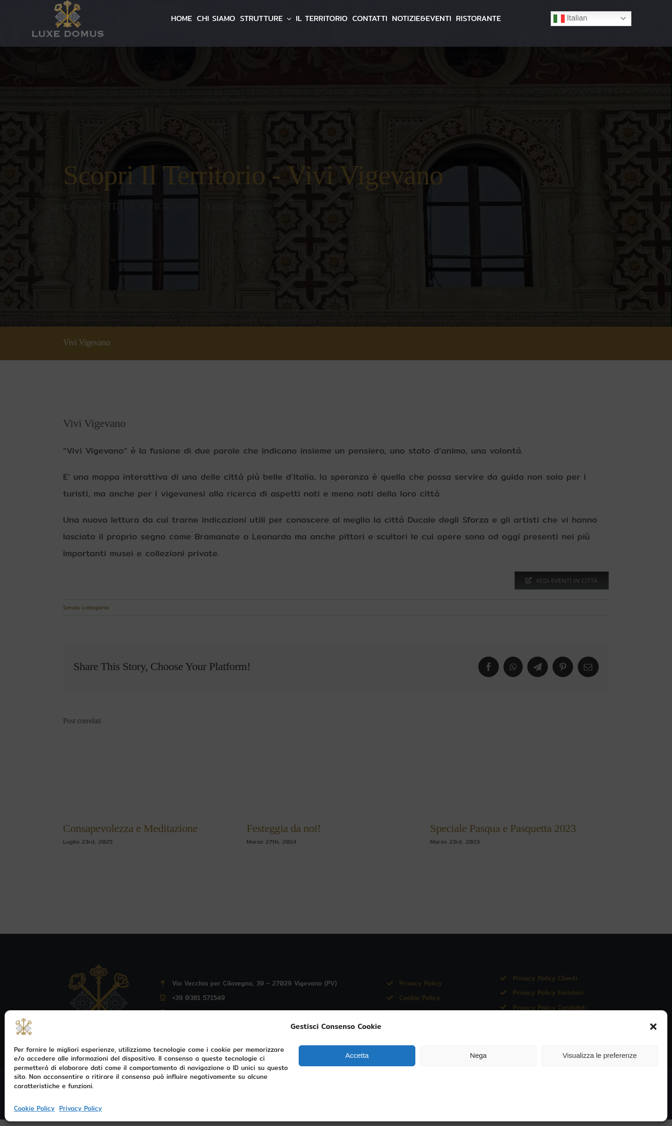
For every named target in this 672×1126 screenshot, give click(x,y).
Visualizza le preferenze (600, 1055)
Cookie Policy (34, 1108)
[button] (653, 1026)
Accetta (357, 1055)
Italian (570, 18)
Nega (478, 1055)
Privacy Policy (80, 1108)
